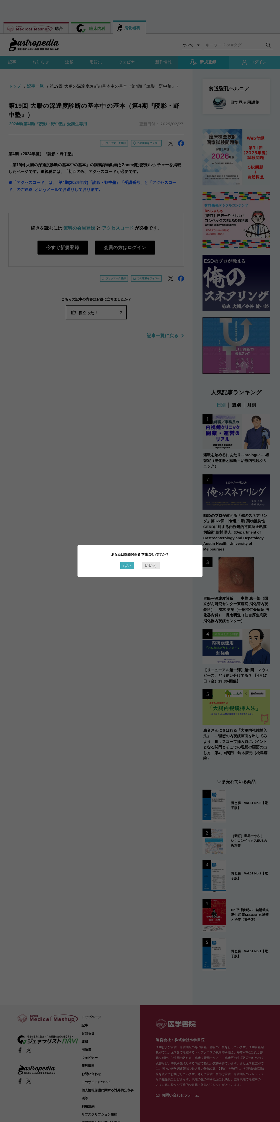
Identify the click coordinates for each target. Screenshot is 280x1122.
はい (127, 565)
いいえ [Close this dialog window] (151, 565)
